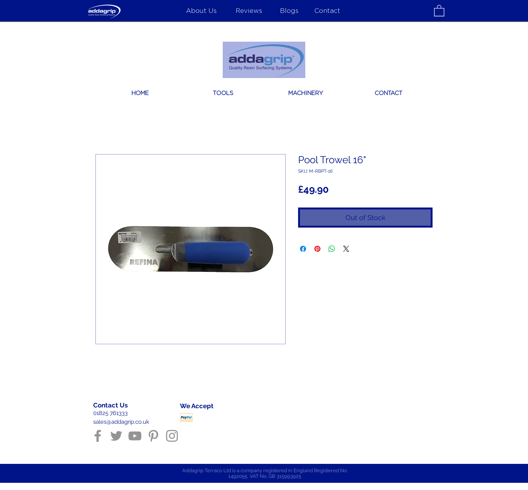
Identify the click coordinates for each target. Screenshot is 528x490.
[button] (439, 10)
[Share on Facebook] (303, 248)
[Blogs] (289, 10)
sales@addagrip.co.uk (121, 421)
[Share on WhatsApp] (331, 248)
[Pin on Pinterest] (317, 248)
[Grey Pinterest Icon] (153, 436)
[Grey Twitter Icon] (116, 436)
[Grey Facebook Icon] (98, 436)
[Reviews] (248, 10)
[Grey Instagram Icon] (172, 436)
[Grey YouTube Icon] (135, 436)
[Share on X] (346, 248)
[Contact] (327, 10)
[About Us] (201, 10)
